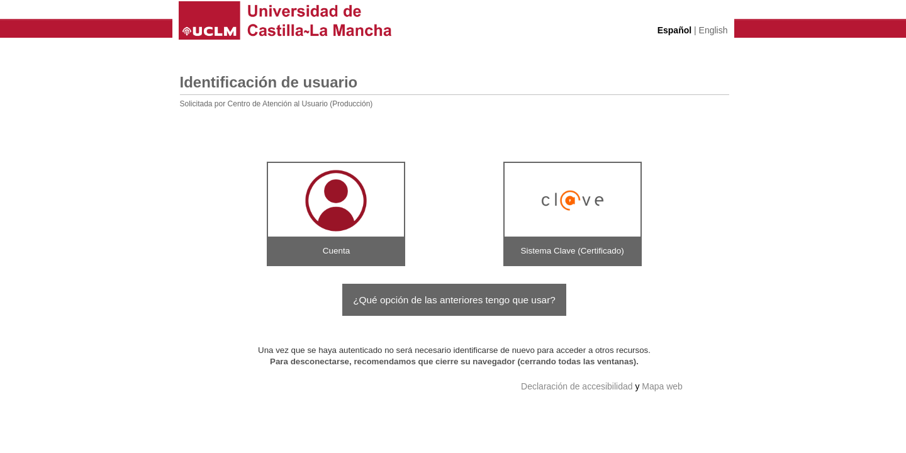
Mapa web (662, 386)
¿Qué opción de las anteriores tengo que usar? (454, 299)
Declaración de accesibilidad (576, 386)
